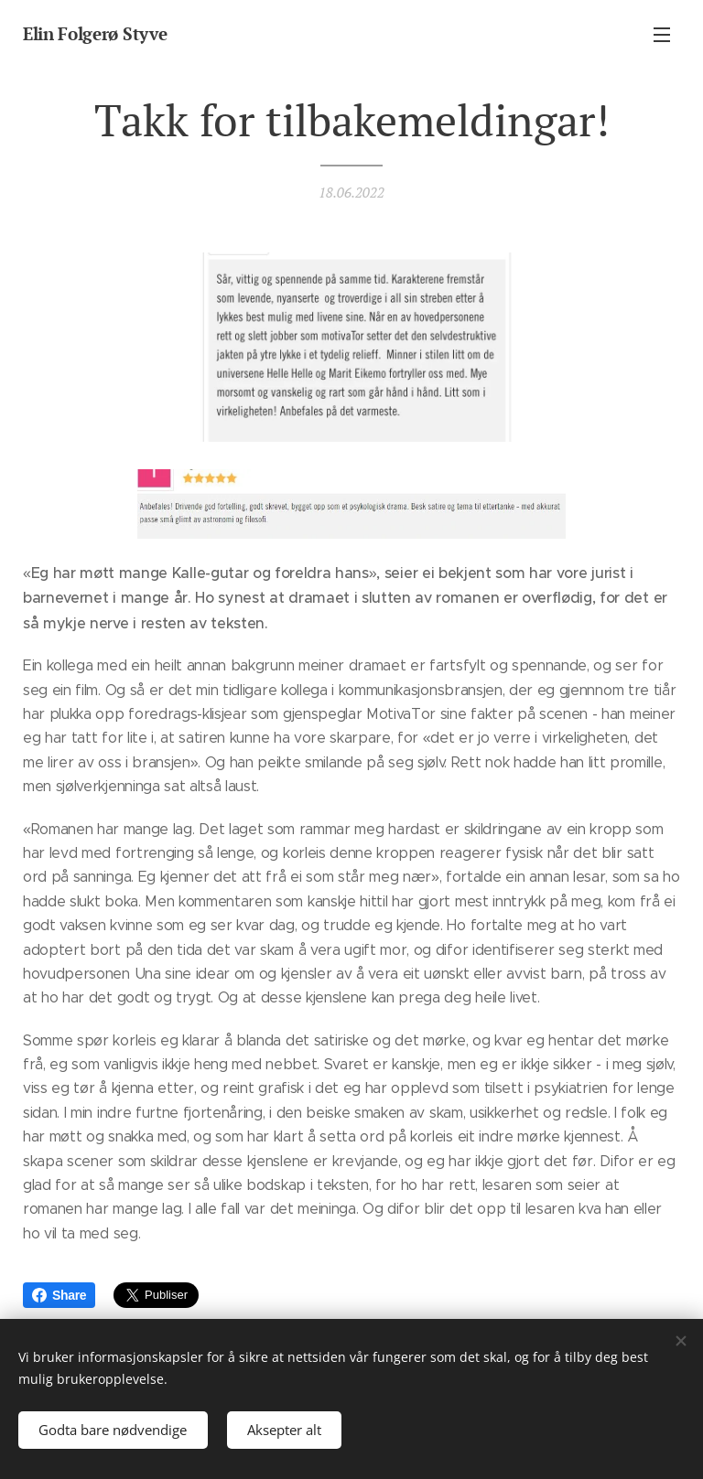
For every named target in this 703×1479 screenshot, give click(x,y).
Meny (662, 35)
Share (59, 1295)
